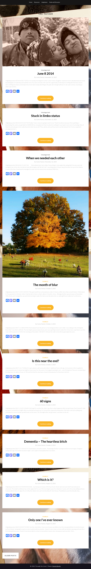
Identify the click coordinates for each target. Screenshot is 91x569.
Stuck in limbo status (45, 116)
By (39, 77)
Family (45, 281)
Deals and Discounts (54, 2)
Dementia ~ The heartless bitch (45, 441)
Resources (37, 2)
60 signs (45, 401)
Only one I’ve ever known (45, 520)
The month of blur (45, 285)
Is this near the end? (45, 361)
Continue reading (45, 98)
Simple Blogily (56, 566)
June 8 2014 (45, 73)
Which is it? (45, 479)
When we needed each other (45, 158)
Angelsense (44, 2)
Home (30, 2)
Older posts (10, 555)
